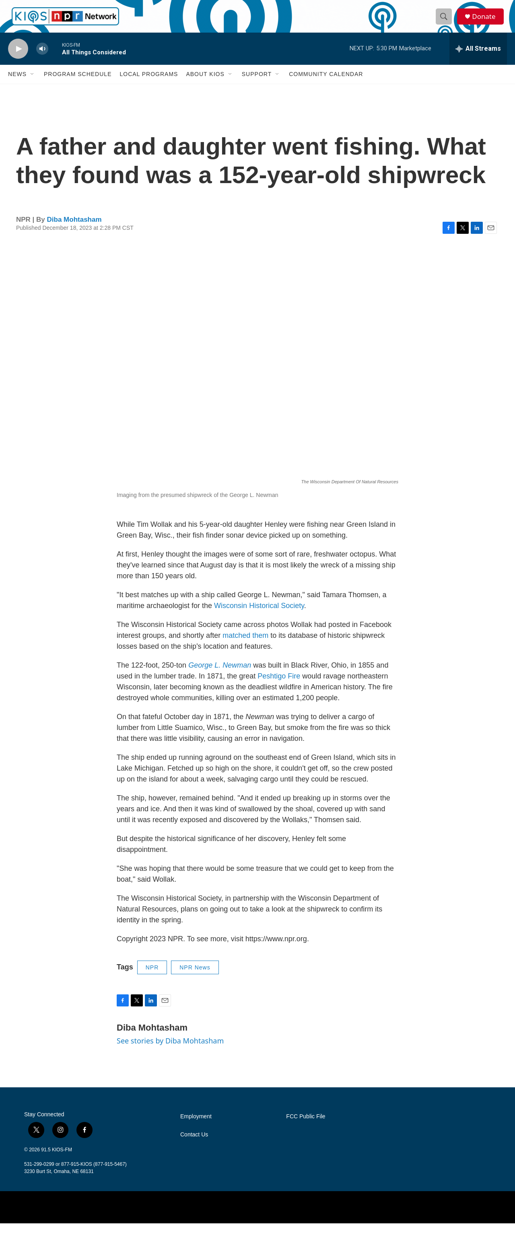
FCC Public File (305, 1126)
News (17, 83)
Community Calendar (326, 83)
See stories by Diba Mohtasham (170, 1050)
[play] (18, 58)
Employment (196, 1126)
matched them (245, 645)
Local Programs (148, 83)
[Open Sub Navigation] (32, 83)
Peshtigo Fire (279, 686)
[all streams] (478, 58)
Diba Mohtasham (74, 229)
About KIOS (205, 83)
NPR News (194, 977)
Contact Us (194, 1144)
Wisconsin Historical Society (259, 615)
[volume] (42, 58)
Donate (486, 21)
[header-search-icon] (446, 21)
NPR (152, 977)
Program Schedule (77, 83)
